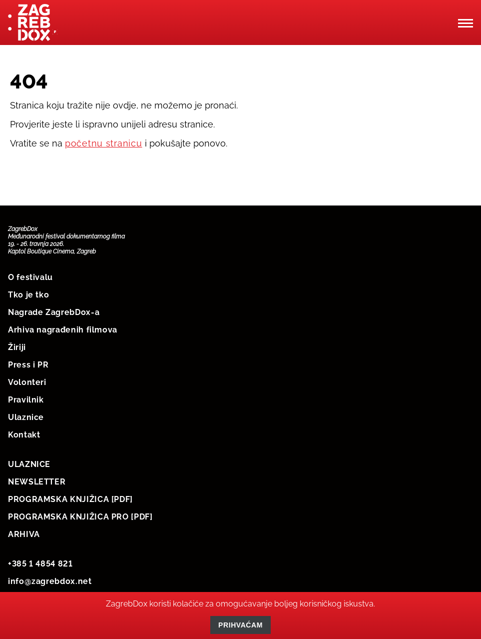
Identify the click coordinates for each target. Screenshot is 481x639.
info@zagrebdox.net (50, 581)
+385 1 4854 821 (40, 563)
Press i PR (28, 365)
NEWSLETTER (36, 481)
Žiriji (17, 347)
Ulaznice (26, 417)
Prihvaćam (240, 625)
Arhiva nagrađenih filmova (62, 329)
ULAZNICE (29, 464)
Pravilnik (26, 399)
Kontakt (24, 435)
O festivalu (30, 277)
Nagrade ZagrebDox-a (53, 312)
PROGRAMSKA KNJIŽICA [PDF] (70, 499)
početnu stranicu (103, 143)
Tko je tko (28, 295)
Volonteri (27, 382)
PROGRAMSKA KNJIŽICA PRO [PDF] (80, 517)
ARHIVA (24, 534)
